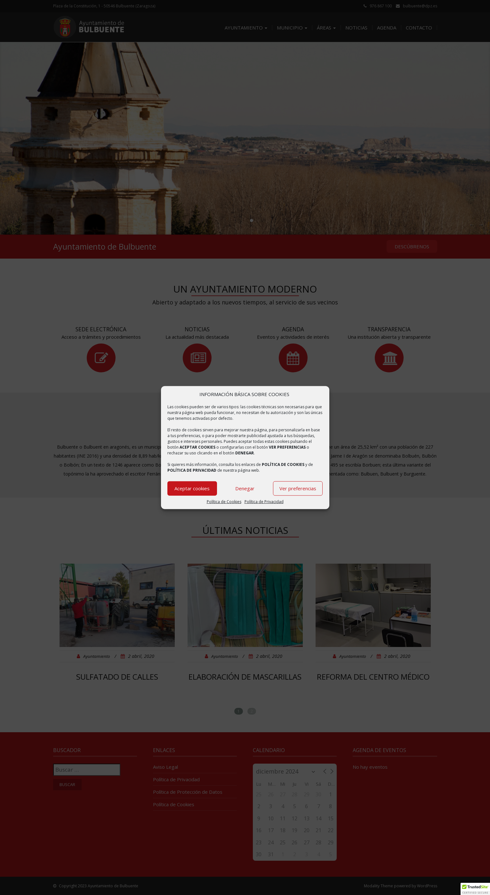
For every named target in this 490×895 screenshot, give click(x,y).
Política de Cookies (224, 501)
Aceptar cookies (192, 488)
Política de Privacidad (264, 501)
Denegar (244, 488)
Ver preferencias (297, 488)
